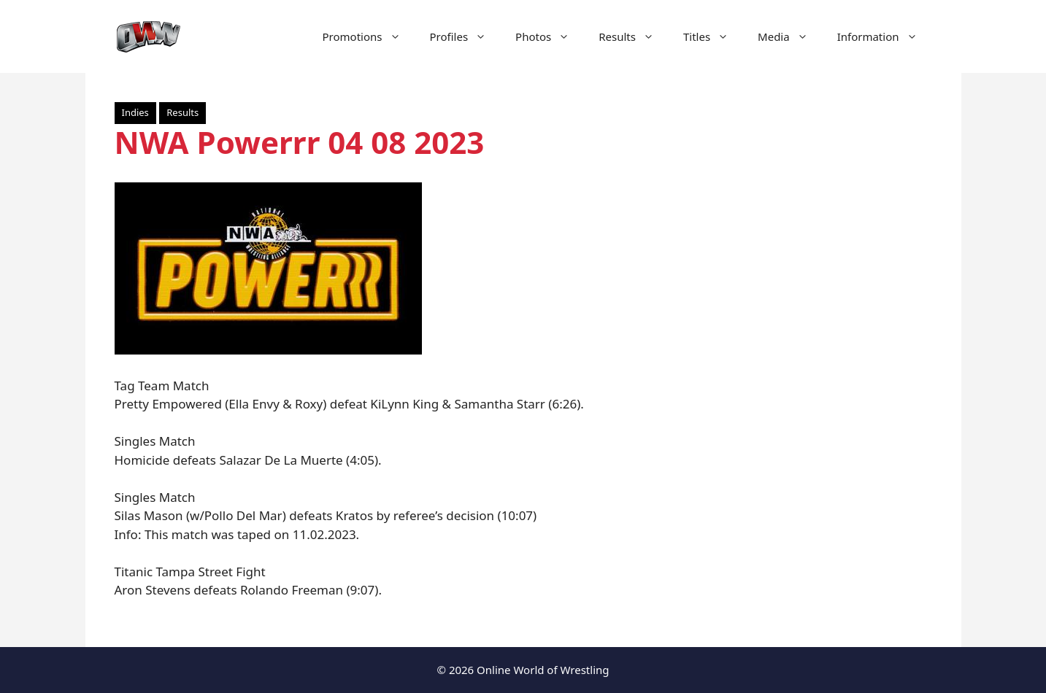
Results (634, 36)
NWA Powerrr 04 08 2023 (300, 142)
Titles (713, 36)
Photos (549, 36)
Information (884, 36)
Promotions (369, 36)
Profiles (465, 36)
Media (790, 36)
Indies (135, 112)
